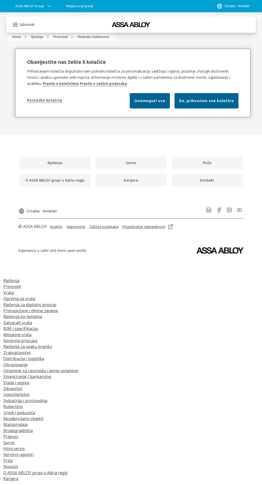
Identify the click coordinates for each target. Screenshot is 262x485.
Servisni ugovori (18, 454)
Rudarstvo (13, 406)
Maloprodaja (15, 424)
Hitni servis (14, 448)
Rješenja (11, 280)
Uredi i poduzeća (19, 412)
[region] (133, 82)
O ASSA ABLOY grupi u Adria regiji (35, 473)
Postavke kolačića (44, 100)
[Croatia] (233, 6)
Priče (8, 460)
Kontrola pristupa (20, 340)
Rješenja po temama (22, 316)
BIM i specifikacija (20, 328)
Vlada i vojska (16, 382)
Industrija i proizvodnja (25, 400)
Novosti (10, 466)
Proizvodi (12, 286)
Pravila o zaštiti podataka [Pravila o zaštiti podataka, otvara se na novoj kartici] (103, 83)
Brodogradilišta (18, 430)
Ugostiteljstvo (16, 394)
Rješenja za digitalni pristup (29, 305)
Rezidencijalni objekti (23, 418)
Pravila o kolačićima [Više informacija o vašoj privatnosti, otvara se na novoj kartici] (61, 83)
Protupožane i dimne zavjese (30, 310)
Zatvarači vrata (17, 322)
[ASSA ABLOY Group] (33, 6)
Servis (9, 443)
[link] (79, 6)
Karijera (10, 478)
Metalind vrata (17, 335)
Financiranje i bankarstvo (27, 376)
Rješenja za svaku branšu (27, 346)
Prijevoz (10, 436)
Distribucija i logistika (23, 358)
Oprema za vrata (19, 298)
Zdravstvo (12, 388)
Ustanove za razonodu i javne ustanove (40, 370)
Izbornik (27, 24)
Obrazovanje (15, 365)
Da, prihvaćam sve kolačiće (206, 100)
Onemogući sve (149, 100)
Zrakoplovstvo (17, 352)
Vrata (8, 292)
